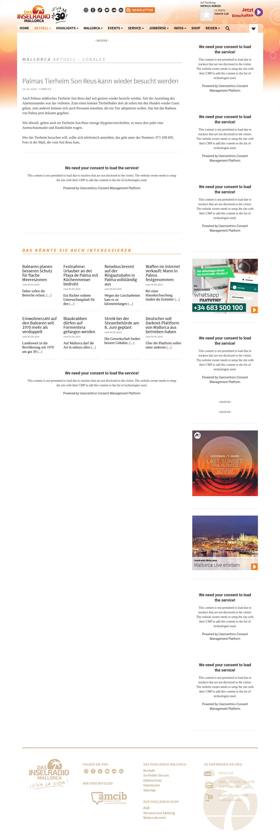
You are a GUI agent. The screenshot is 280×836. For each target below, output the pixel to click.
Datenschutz (152, 780)
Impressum (151, 785)
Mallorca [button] (92, 28)
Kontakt (149, 770)
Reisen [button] (211, 28)
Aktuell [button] (41, 28)
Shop (195, 28)
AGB (146, 808)
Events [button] (114, 28)
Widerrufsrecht (154, 818)
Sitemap (149, 790)
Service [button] (134, 28)
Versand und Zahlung (159, 813)
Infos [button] (179, 28)
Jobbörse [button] (157, 28)
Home (24, 28)
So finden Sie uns (156, 775)
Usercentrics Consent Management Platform (110, 188)
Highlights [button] (66, 28)
